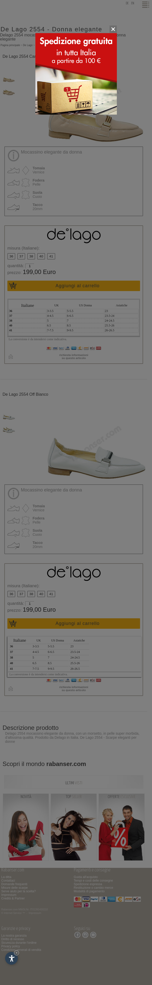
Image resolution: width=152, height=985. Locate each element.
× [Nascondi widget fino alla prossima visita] (17, 953)
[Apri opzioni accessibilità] (11, 958)
